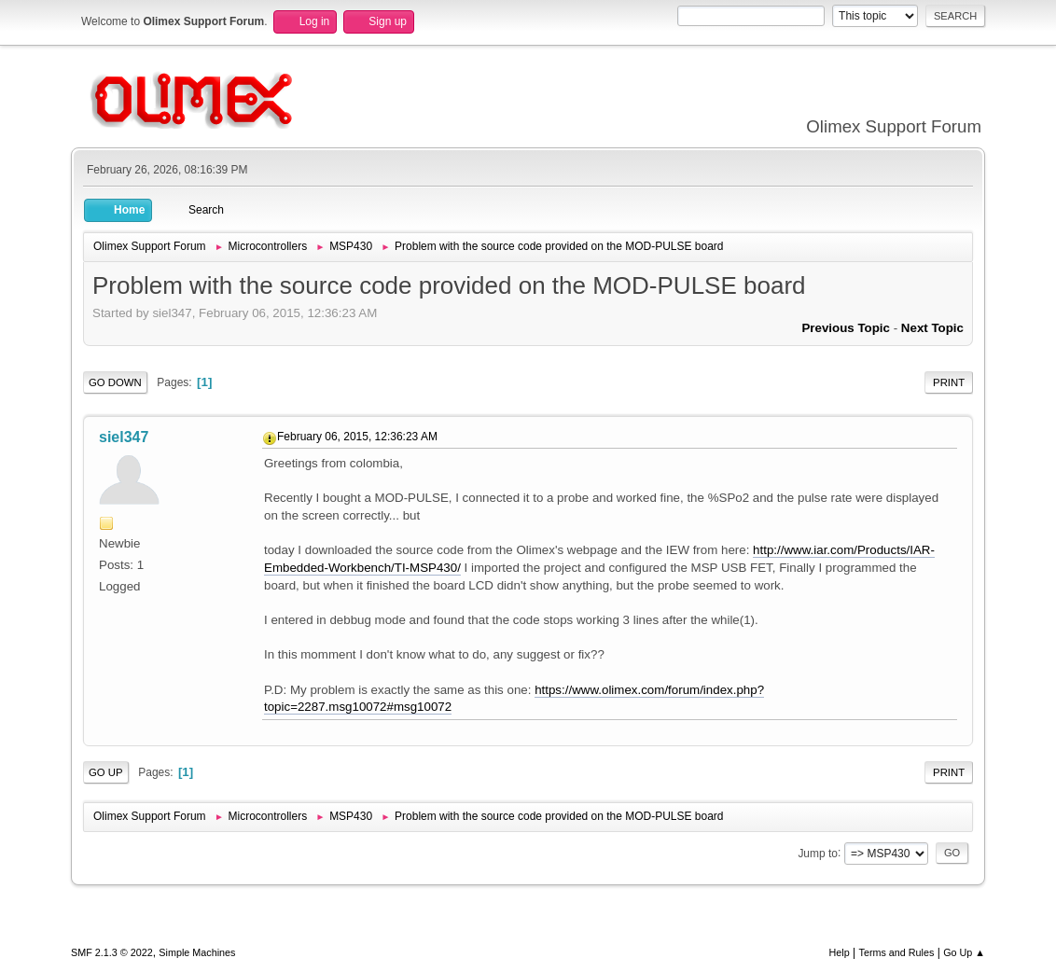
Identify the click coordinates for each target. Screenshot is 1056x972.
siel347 (123, 437)
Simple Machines (197, 952)
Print (949, 382)
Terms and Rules (897, 952)
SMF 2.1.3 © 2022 (112, 952)
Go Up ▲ (964, 952)
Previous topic (845, 328)
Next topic (932, 328)
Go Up (106, 772)
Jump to (818, 852)
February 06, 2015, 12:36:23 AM (357, 436)
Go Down (115, 382)
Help (839, 952)
